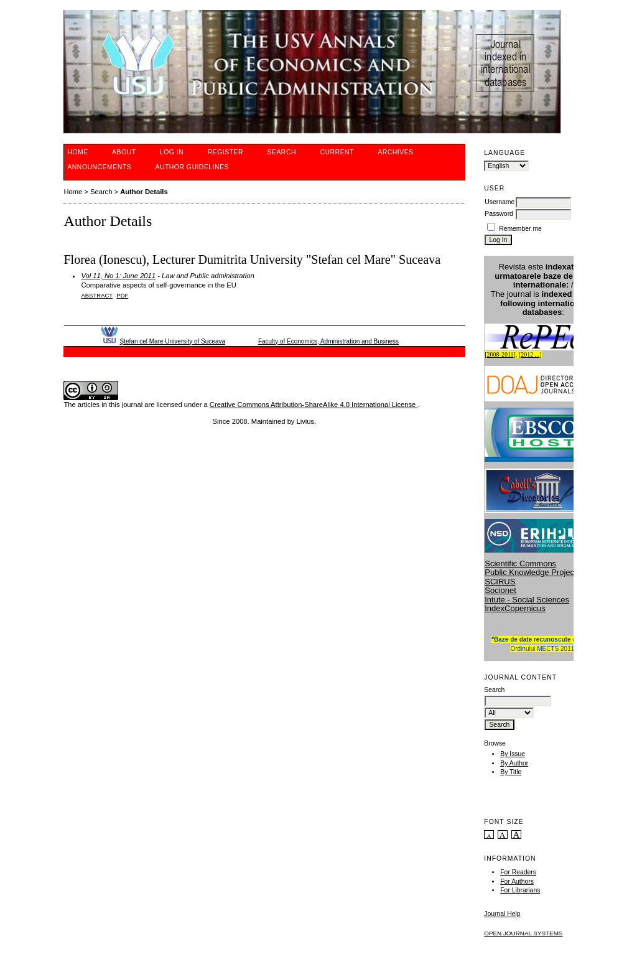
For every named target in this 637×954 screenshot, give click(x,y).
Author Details (143, 191)
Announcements (99, 167)
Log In (172, 152)
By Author (514, 763)
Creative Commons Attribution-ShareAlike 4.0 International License (314, 404)
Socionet (500, 590)
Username (499, 202)
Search (281, 152)
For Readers (518, 872)
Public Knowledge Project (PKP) (542, 572)
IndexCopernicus (515, 608)
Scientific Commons (520, 563)
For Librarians (520, 890)
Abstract (97, 295)
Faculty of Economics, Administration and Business (328, 341)
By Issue (512, 754)
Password (499, 213)
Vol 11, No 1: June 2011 (118, 275)
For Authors (517, 881)
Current (336, 152)
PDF (122, 295)
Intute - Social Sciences (527, 599)
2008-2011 (500, 354)
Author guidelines (192, 167)
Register (225, 152)
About (124, 152)
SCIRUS (500, 581)
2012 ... (530, 354)
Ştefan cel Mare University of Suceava (173, 341)
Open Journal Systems (523, 933)
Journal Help (502, 913)
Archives (395, 152)
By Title (510, 772)
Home (77, 152)
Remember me (520, 228)
